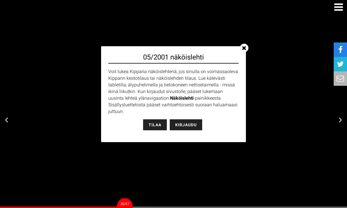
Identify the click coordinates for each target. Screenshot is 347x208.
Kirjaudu (186, 124)
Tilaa (155, 124)
